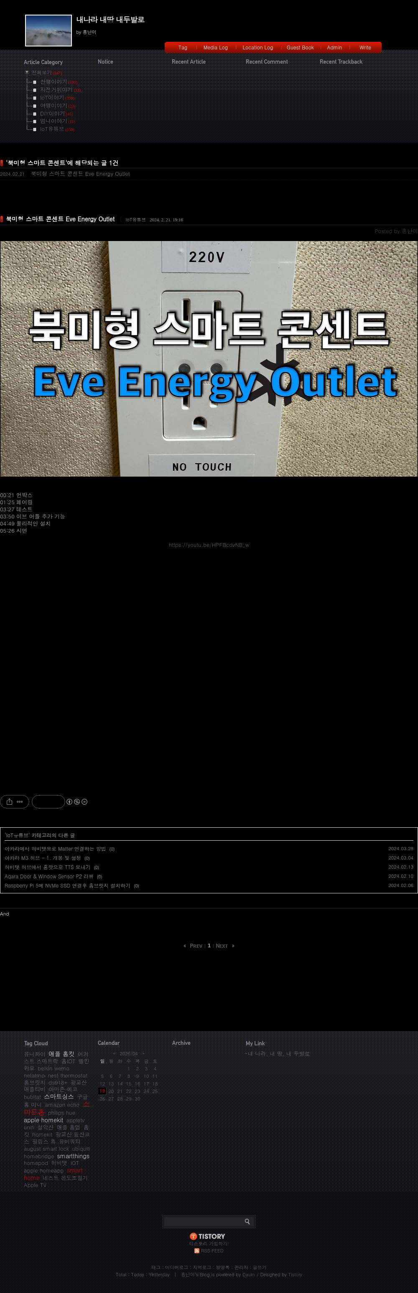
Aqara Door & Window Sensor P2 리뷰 (49, 876)
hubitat (32, 1097)
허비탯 (59, 1163)
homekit (42, 1134)
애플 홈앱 (68, 1127)
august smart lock (46, 1148)
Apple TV (35, 1185)
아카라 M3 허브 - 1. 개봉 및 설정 (43, 857)
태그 (156, 1267)
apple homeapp (44, 1170)
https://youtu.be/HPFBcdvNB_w (209, 545)
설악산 (45, 1127)
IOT (74, 1163)
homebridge (39, 1156)
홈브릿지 (35, 1082)
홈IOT (68, 1061)
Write (365, 47)
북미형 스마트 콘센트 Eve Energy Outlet (80, 173)
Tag (182, 47)
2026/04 (129, 1053)
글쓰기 (260, 1267)
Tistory (295, 1274)
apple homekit (43, 1120)
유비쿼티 (70, 1141)
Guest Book (300, 47)
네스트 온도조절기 (65, 1178)
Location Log (258, 47)
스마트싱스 (59, 1096)
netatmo (34, 1075)
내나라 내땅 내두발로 (110, 19)
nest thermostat (67, 1075)
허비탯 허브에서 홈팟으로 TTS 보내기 (48, 866)
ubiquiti (81, 1148)
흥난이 (188, 1274)
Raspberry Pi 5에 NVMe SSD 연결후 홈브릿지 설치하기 (67, 885)
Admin (334, 47)
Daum (248, 1274)
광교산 (79, 1082)
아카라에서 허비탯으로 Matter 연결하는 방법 (55, 848)
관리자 (241, 1267)
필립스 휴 (44, 1141)
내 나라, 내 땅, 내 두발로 (279, 1053)
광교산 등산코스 (57, 1137)
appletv (75, 1120)
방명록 (223, 1267)
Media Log (216, 47)
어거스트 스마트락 (56, 1057)
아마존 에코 (62, 1089)
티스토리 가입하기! (209, 1243)
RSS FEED (212, 1250)
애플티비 (35, 1089)
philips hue (61, 1112)
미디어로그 (176, 1267)
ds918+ (57, 1082)
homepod (36, 1163)
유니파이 (35, 1054)
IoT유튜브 (135, 219)
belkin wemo (53, 1068)
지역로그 (202, 1267)
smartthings (73, 1156)
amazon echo (62, 1104)
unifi (29, 1127)
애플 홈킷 (61, 1053)
